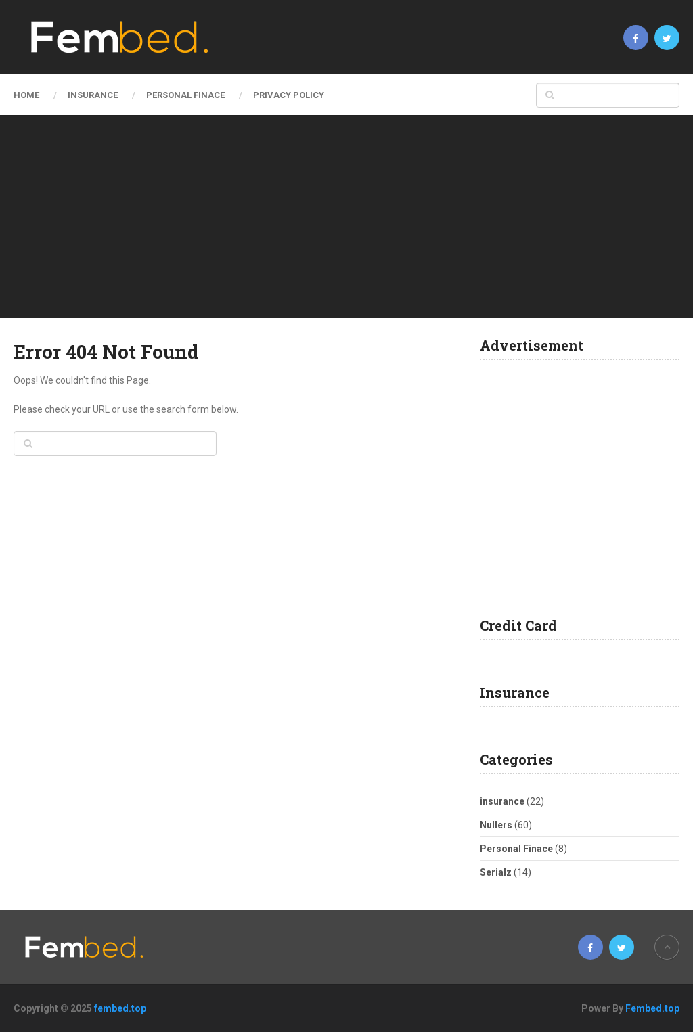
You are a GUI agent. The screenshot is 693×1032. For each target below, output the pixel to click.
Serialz (496, 872)
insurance (93, 95)
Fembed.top (652, 1008)
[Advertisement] (346, 216)
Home (26, 95)
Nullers (496, 825)
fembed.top (120, 1008)
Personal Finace (185, 95)
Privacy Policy (288, 95)
